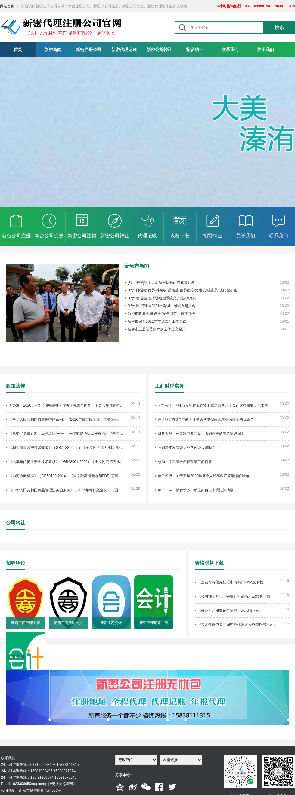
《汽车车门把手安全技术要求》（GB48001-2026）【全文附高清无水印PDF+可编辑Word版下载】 (66, 462)
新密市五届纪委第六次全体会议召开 (156, 329)
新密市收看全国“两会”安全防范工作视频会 (161, 314)
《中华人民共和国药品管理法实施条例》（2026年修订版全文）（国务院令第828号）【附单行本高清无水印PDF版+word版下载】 (66, 490)
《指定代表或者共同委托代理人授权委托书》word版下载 (237, 625)
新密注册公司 (88, 49)
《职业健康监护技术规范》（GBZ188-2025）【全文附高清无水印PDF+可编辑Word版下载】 (66, 448)
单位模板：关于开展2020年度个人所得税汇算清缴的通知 (203, 476)
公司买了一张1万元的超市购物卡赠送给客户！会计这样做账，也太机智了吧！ (215, 405)
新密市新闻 (137, 266)
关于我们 (265, 49)
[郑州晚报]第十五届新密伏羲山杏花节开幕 (161, 282)
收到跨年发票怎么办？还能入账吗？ (187, 448)
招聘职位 (15, 562)
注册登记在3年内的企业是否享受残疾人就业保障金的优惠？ (206, 419)
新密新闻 (53, 49)
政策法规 (15, 385)
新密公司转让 (159, 49)
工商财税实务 (169, 385)
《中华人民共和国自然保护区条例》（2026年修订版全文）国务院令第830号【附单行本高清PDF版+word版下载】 (66, 419)
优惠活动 (15, 657)
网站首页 (7, 6)
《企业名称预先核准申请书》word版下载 (230, 582)
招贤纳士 (194, 49)
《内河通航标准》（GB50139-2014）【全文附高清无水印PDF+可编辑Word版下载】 (66, 476)
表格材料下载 (209, 562)
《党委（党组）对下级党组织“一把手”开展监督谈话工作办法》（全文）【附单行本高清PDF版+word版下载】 (66, 433)
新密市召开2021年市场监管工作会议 (157, 321)
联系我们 (230, 49)
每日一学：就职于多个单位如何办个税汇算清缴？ (197, 490)
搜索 (279, 27)
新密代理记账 (124, 49)
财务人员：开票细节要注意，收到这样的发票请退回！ (201, 433)
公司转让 (15, 522)
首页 (18, 49)
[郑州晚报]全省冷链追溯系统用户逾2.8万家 (162, 298)
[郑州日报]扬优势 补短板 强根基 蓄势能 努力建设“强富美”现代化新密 (182, 290)
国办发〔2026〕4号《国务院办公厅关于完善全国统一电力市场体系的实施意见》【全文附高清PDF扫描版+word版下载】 (66, 405)
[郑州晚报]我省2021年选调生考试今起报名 (161, 306)
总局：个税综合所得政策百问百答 (185, 462)
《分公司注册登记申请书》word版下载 (228, 610)
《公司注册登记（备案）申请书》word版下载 (233, 596)
